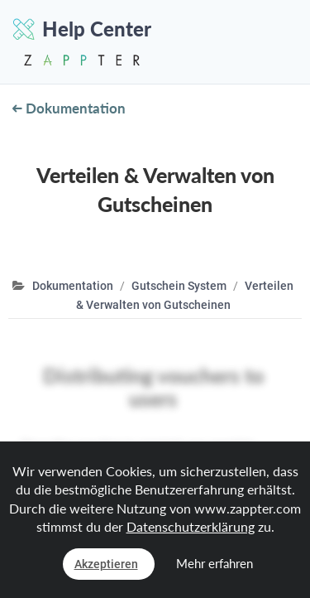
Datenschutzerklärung (190, 526)
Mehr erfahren (214, 563)
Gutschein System (179, 285)
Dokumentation (69, 108)
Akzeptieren (106, 564)
